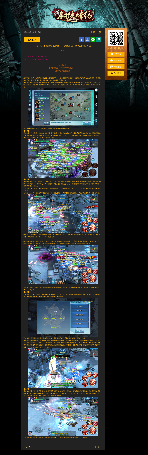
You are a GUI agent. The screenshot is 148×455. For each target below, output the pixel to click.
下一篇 (97, 447)
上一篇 (28, 447)
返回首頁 (32, 39)
